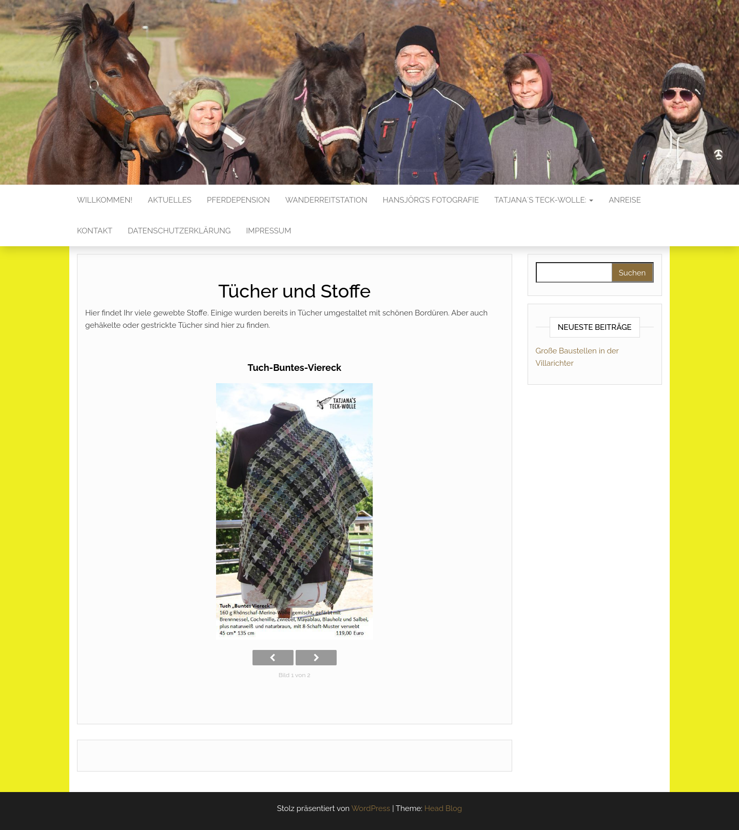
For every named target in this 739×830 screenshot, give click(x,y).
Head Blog (443, 808)
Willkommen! (104, 200)
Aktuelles (169, 200)
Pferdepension (238, 200)
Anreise (625, 200)
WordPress (371, 808)
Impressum (268, 230)
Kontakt (94, 230)
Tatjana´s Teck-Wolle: (543, 200)
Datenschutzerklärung (179, 230)
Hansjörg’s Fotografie (431, 200)
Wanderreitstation (326, 200)
